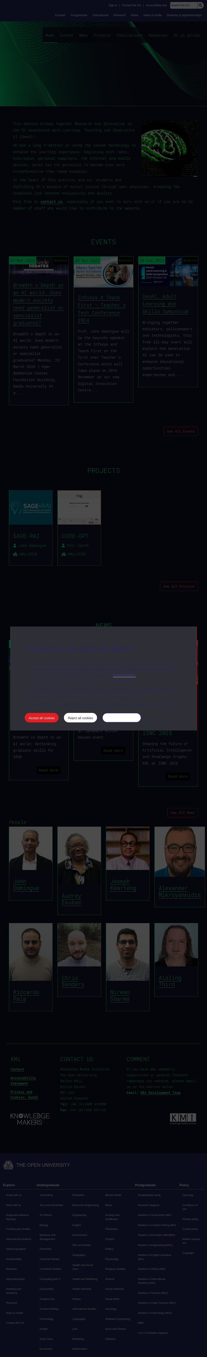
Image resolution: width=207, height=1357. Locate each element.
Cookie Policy (124, 675)
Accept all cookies (42, 718)
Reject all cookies (80, 718)
